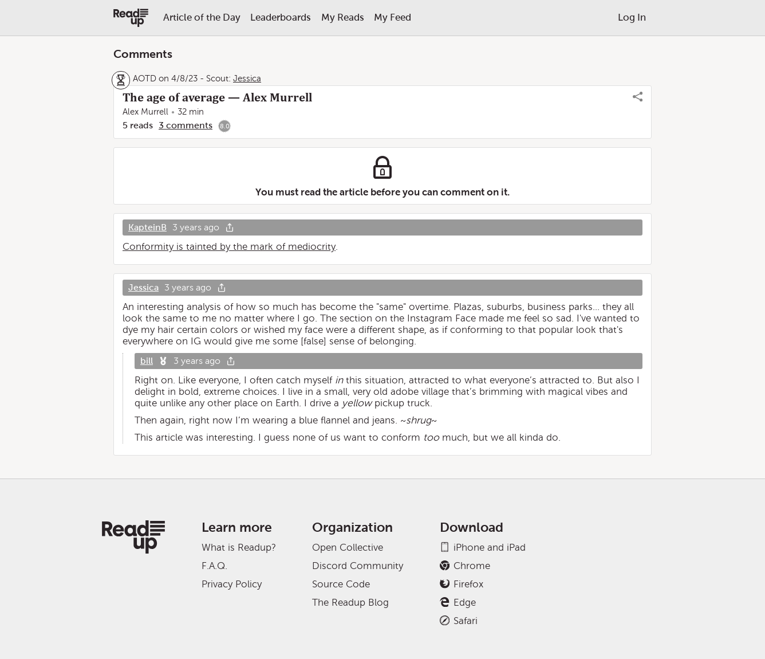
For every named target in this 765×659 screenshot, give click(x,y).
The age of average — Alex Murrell (217, 97)
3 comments (185, 125)
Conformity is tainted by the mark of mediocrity (229, 246)
